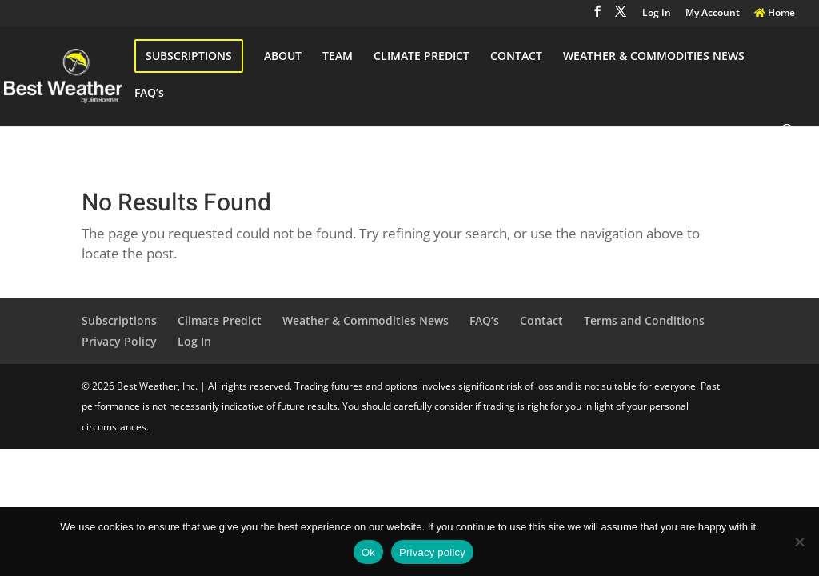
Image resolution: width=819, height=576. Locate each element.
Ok (368, 552)
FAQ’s (149, 93)
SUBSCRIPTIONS (189, 55)
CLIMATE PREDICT (421, 56)
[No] (799, 542)
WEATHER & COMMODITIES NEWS (654, 56)
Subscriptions (119, 320)
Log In (656, 13)
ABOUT (283, 56)
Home (774, 13)
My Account (712, 13)
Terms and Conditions (644, 320)
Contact (541, 320)
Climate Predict (220, 320)
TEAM (337, 56)
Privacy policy (432, 552)
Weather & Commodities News (365, 320)
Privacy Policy (119, 341)
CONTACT (516, 56)
